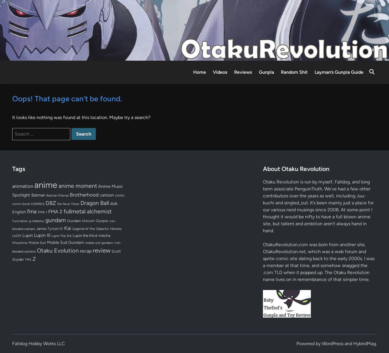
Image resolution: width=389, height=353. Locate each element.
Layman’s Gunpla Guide (339, 72)
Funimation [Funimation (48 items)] (20, 221)
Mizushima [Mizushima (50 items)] (19, 243)
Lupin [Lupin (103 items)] (27, 235)
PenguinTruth (308, 189)
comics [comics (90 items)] (37, 203)
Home (199, 72)
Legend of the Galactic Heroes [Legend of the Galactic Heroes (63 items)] (97, 228)
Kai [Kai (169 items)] (67, 228)
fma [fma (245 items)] (32, 211)
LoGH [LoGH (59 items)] (16, 236)
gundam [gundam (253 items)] (55, 220)
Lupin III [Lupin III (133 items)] (42, 235)
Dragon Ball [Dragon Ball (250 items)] (94, 202)
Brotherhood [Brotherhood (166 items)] (84, 195)
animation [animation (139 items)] (22, 186)
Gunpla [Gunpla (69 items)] (102, 221)
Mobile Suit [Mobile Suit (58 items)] (37, 243)
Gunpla (266, 72)
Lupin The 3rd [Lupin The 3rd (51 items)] (61, 236)
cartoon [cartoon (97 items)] (107, 195)
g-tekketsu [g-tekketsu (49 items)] (36, 221)
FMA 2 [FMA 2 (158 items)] (55, 212)
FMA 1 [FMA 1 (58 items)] (42, 212)
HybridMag (364, 343)
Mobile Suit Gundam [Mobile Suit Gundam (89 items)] (65, 242)
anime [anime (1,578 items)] (45, 185)
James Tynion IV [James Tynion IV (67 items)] (49, 228)
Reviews (243, 72)
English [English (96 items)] (19, 212)
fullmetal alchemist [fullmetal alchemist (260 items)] (88, 211)
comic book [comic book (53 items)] (21, 204)
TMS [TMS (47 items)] (28, 260)
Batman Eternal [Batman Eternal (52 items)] (57, 195)
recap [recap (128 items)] (86, 251)
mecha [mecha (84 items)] (104, 235)
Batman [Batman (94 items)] (38, 195)
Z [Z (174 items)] (34, 259)
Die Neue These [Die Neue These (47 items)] (68, 204)
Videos (220, 72)
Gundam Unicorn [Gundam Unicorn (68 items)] (81, 221)
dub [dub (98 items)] (114, 203)
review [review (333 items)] (101, 250)
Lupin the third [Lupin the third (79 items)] (85, 235)
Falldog (342, 182)
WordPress (332, 343)
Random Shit (294, 72)
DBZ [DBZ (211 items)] (51, 203)
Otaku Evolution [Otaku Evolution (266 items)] (58, 250)
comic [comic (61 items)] (119, 195)
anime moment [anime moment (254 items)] (77, 185)
